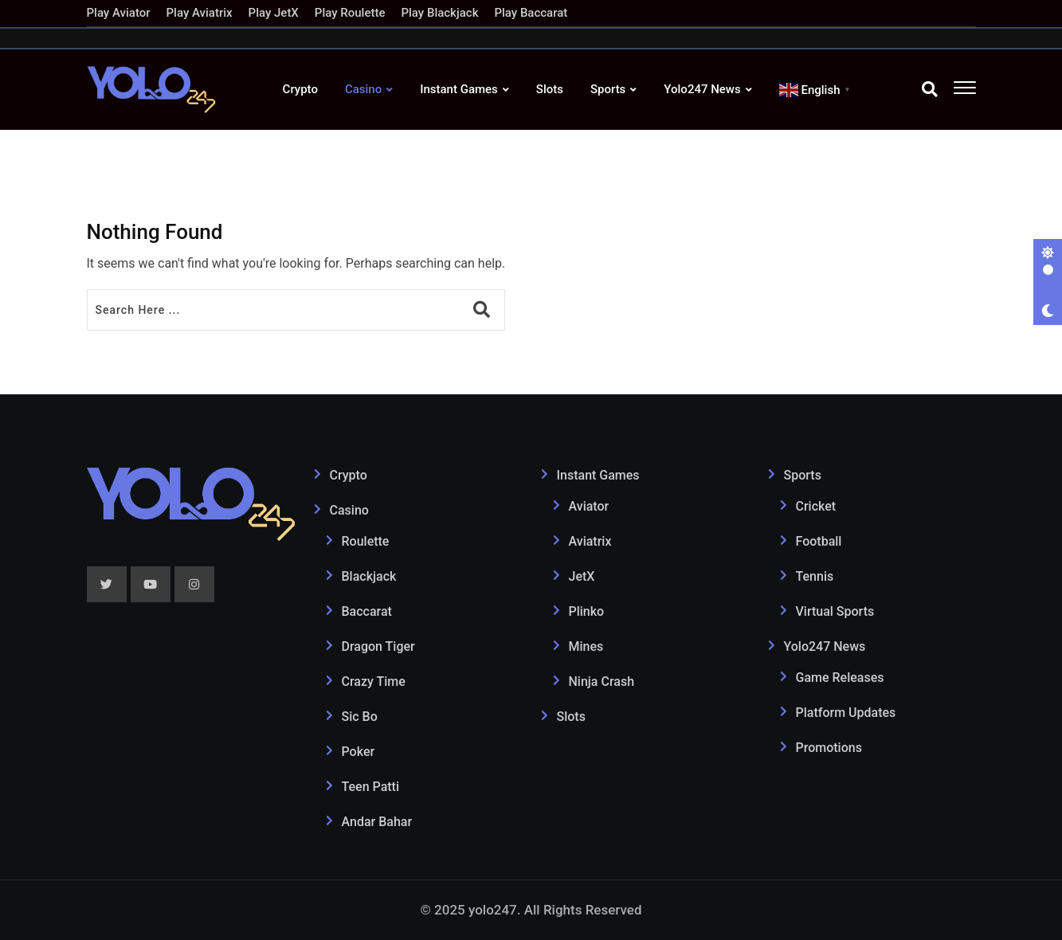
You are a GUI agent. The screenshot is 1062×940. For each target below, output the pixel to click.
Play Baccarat (530, 13)
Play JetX (274, 13)
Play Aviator (119, 13)
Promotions (829, 747)
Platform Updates (846, 712)
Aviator (589, 506)
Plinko (587, 611)
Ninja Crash (602, 681)
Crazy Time (374, 681)
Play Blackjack (439, 13)
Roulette (366, 541)
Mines (586, 646)
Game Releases (840, 677)
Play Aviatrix (200, 13)
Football (819, 541)
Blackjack (369, 576)
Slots (549, 89)
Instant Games (459, 89)
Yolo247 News (702, 89)
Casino (363, 89)
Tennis (815, 576)
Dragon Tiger (378, 646)
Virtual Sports (835, 611)
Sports (607, 89)
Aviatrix (590, 541)
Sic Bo (360, 716)
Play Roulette (350, 13)
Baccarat (367, 611)
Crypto (300, 89)
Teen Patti (371, 786)
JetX (582, 576)
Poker (358, 751)
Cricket (816, 506)
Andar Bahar (377, 821)
